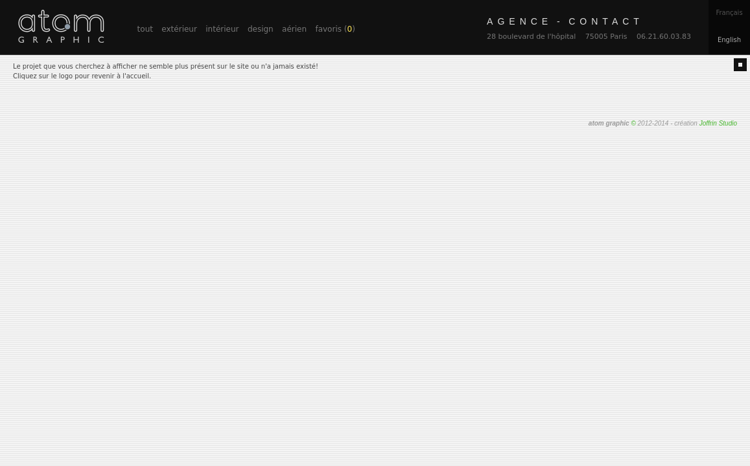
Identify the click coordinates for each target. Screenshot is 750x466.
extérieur (179, 29)
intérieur (222, 29)
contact (565, 21)
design (261, 29)
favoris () (335, 29)
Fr (729, 12)
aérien (294, 29)
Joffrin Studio (718, 123)
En (729, 39)
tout (145, 29)
